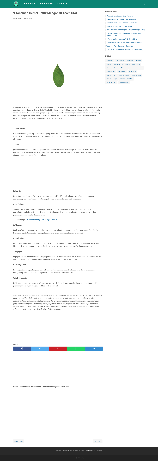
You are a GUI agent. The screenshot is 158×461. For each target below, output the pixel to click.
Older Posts (97, 441)
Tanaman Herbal (29, 4)
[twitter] (40, 349)
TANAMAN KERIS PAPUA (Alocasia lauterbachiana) (124, 50)
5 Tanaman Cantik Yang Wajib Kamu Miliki (121, 39)
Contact (58, 451)
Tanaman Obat (111, 82)
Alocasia (130, 60)
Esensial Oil (126, 64)
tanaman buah (111, 75)
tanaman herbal (124, 75)
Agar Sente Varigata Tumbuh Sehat (119, 26)
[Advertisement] (58, 36)
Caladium (117, 64)
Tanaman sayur (124, 82)
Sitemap (99, 451)
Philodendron (111, 71)
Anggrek (138, 60)
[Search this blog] (143, 4)
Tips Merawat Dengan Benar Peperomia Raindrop (124, 43)
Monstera (124, 68)
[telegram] (94, 349)
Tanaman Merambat (46, 4)
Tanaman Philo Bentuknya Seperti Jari (120, 46)
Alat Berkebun (120, 60)
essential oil (136, 64)
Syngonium (132, 71)
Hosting (109, 68)
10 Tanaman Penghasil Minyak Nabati (41, 219)
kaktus (116, 68)
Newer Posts (18, 441)
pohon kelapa (122, 71)
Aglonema (110, 60)
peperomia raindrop (136, 68)
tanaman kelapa (112, 79)
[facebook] (22, 349)
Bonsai (109, 64)
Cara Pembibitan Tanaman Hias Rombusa (121, 23)
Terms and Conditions (88, 451)
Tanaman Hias (62, 4)
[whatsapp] (76, 349)
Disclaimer (76, 451)
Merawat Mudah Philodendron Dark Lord (121, 19)
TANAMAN (81, 458)
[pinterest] (58, 349)
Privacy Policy (67, 451)
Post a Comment (28, 18)
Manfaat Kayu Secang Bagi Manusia (119, 16)
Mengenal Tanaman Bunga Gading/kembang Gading (125, 30)
